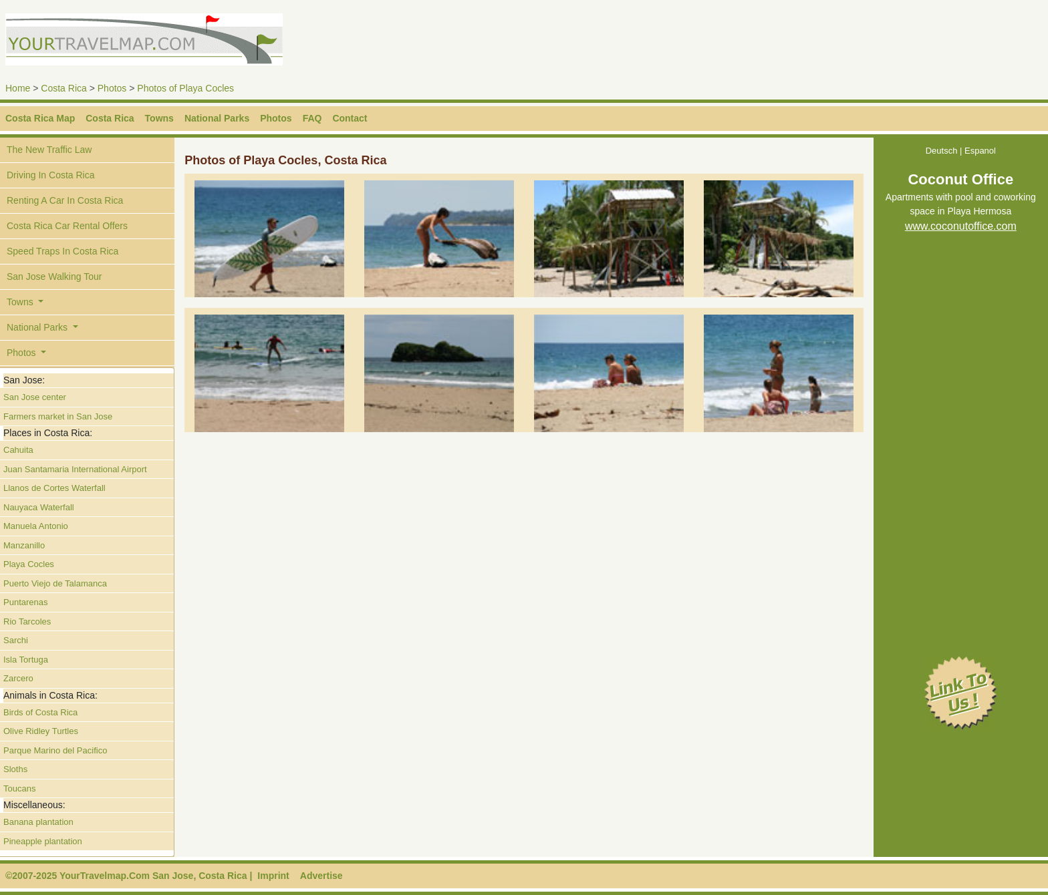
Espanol (980, 151)
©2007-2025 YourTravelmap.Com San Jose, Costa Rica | (128, 875)
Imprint (273, 875)
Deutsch (942, 151)
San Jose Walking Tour (54, 276)
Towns (159, 118)
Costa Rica (63, 88)
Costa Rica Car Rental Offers (67, 225)
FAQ (312, 118)
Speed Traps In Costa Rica (62, 251)
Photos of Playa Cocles (185, 88)
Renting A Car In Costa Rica (65, 200)
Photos (112, 88)
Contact (349, 118)
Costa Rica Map (40, 118)
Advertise (321, 875)
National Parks (216, 118)
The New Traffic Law (49, 149)
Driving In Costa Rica (51, 175)
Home (17, 88)
